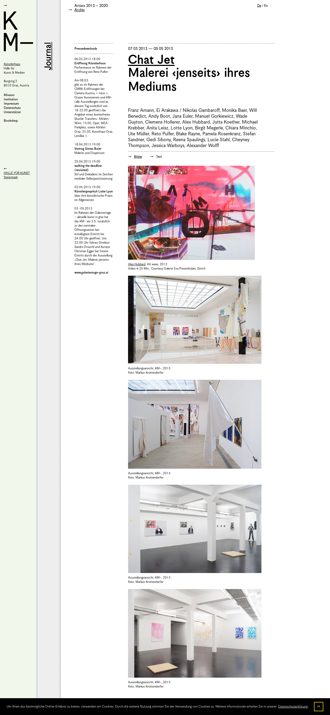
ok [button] (318, 706)
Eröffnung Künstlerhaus (90, 63)
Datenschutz (12, 108)
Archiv (79, 10)
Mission (9, 95)
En (266, 6)
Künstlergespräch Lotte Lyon (93, 191)
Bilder (138, 157)
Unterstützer (12, 112)
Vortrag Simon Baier (87, 149)
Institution (11, 99)
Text (159, 157)
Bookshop (11, 121)
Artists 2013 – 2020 (91, 6)
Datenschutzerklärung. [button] (293, 707)
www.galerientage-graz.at (91, 272)
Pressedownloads (85, 48)
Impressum (11, 104)
